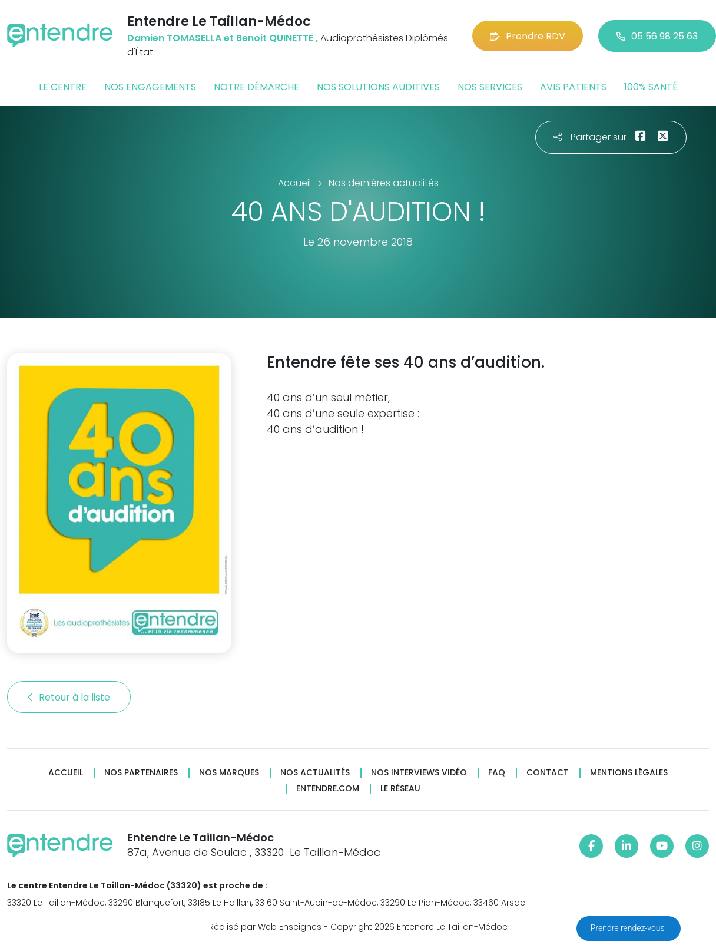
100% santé (651, 87)
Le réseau (400, 789)
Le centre (63, 87)
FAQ (496, 773)
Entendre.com (327, 789)
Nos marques (229, 773)
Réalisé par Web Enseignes (265, 927)
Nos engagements (150, 87)
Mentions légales (629, 773)
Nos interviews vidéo (419, 773)
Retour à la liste (68, 697)
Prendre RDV (527, 36)
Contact (547, 773)
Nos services (490, 87)
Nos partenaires (141, 773)
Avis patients (573, 87)
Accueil (65, 773)
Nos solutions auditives (378, 87)
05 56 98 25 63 (657, 36)
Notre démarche (256, 87)
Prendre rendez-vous (629, 928)
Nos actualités (315, 773)
